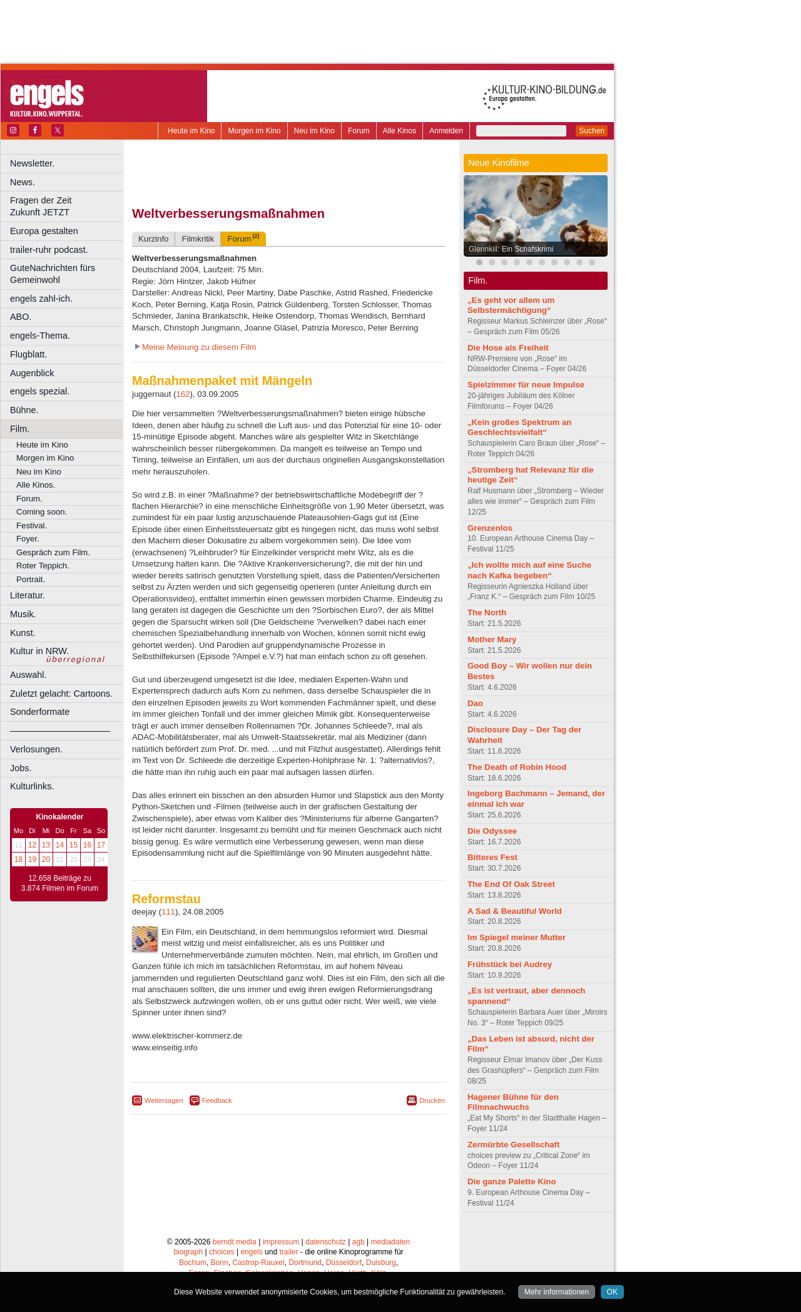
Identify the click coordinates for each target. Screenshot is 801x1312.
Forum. (29, 498)
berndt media (235, 1242)
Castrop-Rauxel (258, 1262)
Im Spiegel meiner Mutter (516, 937)
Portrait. (30, 579)
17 (101, 845)
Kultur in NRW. (39, 651)
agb (358, 1242)
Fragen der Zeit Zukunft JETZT (68, 206)
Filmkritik (197, 238)
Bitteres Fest (492, 857)
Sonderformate (39, 712)
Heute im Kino (191, 130)
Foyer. (27, 538)
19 (32, 859)
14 (60, 845)
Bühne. (24, 410)
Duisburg (381, 1262)
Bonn (219, 1262)
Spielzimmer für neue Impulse (525, 384)
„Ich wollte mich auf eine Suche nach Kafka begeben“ (529, 570)
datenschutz (325, 1242)
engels (251, 1252)
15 (73, 845)
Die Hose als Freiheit (508, 347)
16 (87, 845)
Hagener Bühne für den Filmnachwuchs (513, 1102)
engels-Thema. (40, 336)
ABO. (20, 317)
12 (32, 845)
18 (18, 859)
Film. (19, 429)
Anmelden (446, 130)
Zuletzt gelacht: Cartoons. (61, 694)
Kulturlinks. (32, 786)
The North (486, 612)
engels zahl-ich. (41, 299)
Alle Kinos (399, 130)
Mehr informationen (556, 1292)
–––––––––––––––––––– (60, 730)
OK (612, 1292)
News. (22, 182)
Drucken (432, 1100)
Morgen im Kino (254, 130)
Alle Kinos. (35, 484)
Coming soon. (41, 511)
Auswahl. (28, 675)
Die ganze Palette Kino (511, 1181)
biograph (188, 1252)
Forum (359, 130)
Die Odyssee (492, 831)
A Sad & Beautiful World (514, 911)
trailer (288, 1252)
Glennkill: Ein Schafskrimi (511, 249)
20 (46, 859)
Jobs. (20, 768)
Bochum (193, 1262)
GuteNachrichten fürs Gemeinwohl (52, 274)
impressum (281, 1242)
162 (183, 394)
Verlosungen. (36, 749)
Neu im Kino (314, 130)
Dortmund (305, 1262)
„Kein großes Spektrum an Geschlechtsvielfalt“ (519, 428)
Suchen (592, 130)
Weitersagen (164, 1100)
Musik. (23, 614)
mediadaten (390, 1242)
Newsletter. (32, 163)
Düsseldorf (344, 1262)
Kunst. (23, 633)
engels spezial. (39, 391)
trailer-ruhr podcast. (49, 250)
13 (46, 845)
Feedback (217, 1100)
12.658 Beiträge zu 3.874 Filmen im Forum (59, 883)
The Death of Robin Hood (516, 767)
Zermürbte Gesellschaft (513, 1144)
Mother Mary (491, 639)
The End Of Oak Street (511, 884)
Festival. (31, 525)
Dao (475, 703)
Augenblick (32, 373)
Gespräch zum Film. (53, 552)
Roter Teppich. (42, 565)
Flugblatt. (28, 354)
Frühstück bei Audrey (509, 964)
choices (222, 1252)
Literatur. (27, 595)
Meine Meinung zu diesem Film (199, 347)
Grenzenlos (490, 528)
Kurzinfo (153, 238)
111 (168, 911)
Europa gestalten (44, 231)
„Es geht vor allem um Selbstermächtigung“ (510, 305)
